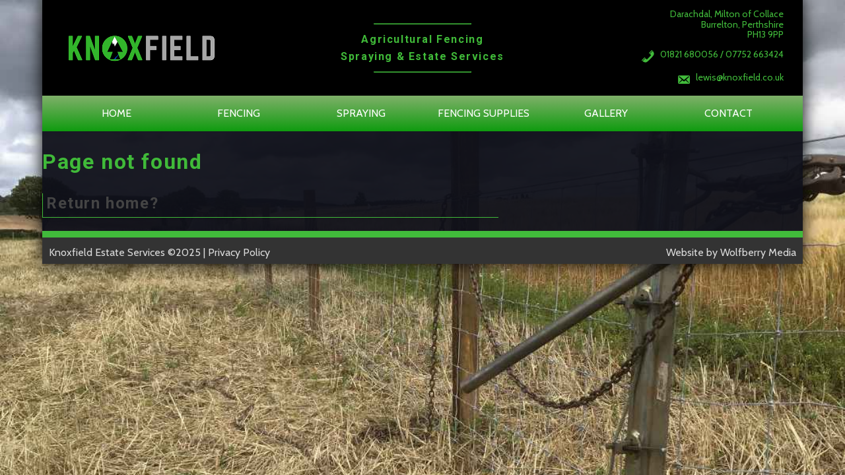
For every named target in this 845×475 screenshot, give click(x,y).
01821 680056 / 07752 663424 (722, 54)
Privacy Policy (239, 252)
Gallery (606, 113)
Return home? (102, 203)
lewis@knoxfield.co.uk (740, 77)
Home (116, 113)
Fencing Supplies (483, 113)
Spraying (361, 113)
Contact (728, 113)
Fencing (238, 113)
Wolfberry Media (758, 252)
